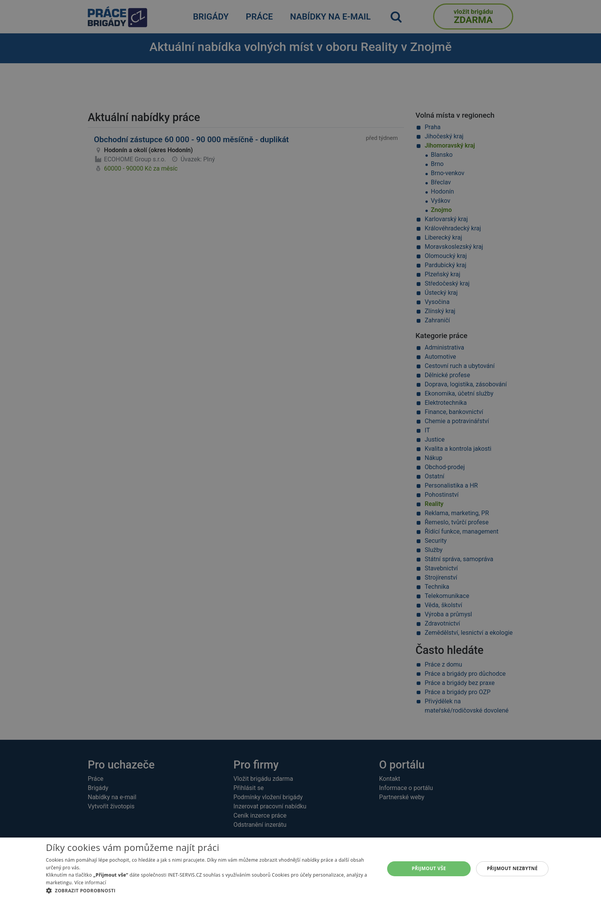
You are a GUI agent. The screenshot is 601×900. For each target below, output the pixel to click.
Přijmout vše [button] (429, 868)
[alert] (300, 450)
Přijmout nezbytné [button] (512, 868)
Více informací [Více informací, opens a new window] (90, 882)
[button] (210, 890)
